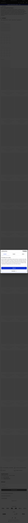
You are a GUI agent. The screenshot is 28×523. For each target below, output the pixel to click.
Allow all (14, 268)
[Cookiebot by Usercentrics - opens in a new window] (22, 251)
